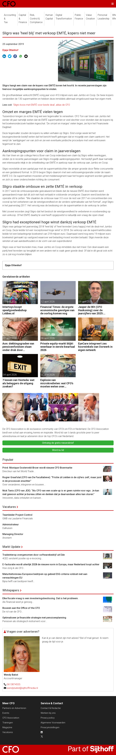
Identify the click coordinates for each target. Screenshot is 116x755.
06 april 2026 (48, 338)
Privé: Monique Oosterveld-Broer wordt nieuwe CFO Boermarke (37, 467)
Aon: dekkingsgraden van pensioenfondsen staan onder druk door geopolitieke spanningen (18, 347)
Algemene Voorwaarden (53, 722)
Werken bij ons (48, 713)
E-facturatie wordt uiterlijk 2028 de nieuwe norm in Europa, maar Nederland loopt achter (50, 564)
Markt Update (11, 547)
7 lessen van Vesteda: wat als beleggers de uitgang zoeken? (18, 383)
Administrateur (10, 524)
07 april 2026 (10, 338)
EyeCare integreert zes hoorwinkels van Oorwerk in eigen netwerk (95, 347)
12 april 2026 (10, 301)
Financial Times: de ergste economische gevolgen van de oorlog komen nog (57, 310)
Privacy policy (48, 717)
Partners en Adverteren (14, 708)
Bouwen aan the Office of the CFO (21, 608)
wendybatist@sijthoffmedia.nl (22, 688)
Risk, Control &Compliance (36, 19)
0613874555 (13, 684)
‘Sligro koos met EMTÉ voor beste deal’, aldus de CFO (41, 104)
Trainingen (7, 722)
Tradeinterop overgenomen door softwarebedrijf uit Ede (33, 554)
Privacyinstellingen (50, 727)
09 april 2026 (85, 301)
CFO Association (10, 717)
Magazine (7, 727)
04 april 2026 (10, 374)
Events (5, 713)
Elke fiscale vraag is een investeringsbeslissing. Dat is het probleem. (40, 598)
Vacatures (9, 507)
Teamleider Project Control (17, 514)
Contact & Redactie (51, 708)
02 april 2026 (48, 374)
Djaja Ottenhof (10, 50)
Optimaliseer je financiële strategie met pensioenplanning (34, 617)
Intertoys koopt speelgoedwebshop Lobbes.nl (14, 310)
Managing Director (12, 534)
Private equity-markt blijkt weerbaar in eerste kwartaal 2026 (57, 347)
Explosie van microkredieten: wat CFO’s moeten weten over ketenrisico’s (56, 383)
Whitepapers (10, 590)
